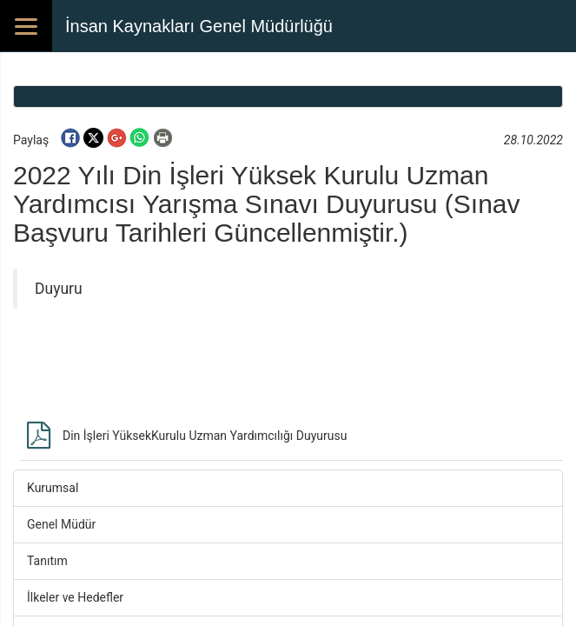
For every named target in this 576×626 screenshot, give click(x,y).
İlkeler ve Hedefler (75, 597)
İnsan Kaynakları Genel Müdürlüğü (199, 26)
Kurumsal (52, 488)
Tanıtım (47, 561)
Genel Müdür (61, 524)
